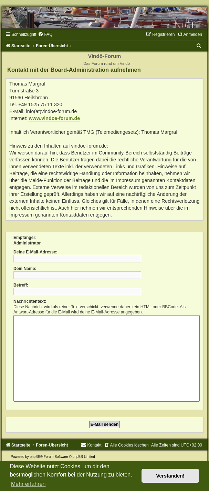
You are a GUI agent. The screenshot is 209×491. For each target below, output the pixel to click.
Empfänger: (24, 237)
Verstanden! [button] (170, 476)
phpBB (35, 457)
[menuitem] (45, 34)
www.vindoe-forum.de (54, 118)
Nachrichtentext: (29, 301)
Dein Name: (24, 268)
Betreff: (20, 285)
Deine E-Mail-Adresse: (35, 252)
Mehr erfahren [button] (28, 484)
